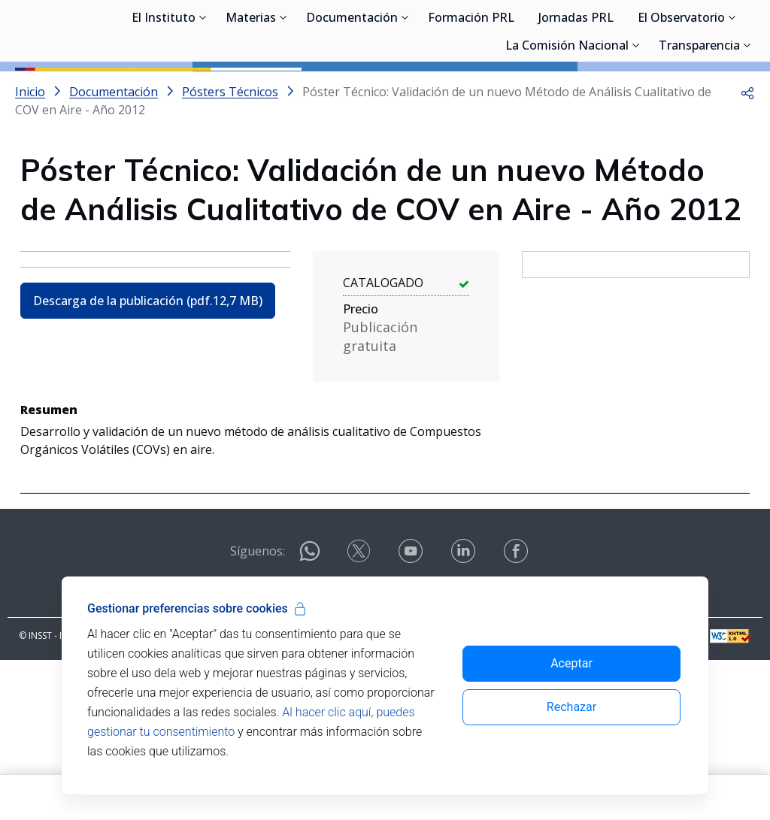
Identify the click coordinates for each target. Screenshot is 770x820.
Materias (251, 90)
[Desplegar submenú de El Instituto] (203, 88)
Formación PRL (471, 90)
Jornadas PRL (576, 90)
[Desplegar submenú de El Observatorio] (732, 88)
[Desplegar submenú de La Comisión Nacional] (636, 116)
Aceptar (571, 663)
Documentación (352, 90)
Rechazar (571, 707)
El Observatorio (681, 90)
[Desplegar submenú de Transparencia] (747, 116)
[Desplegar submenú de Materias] (283, 88)
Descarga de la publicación (147, 368)
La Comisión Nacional (567, 118)
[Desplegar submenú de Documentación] (405, 88)
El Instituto (164, 90)
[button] (747, 159)
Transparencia (699, 118)
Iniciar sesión (698, 34)
